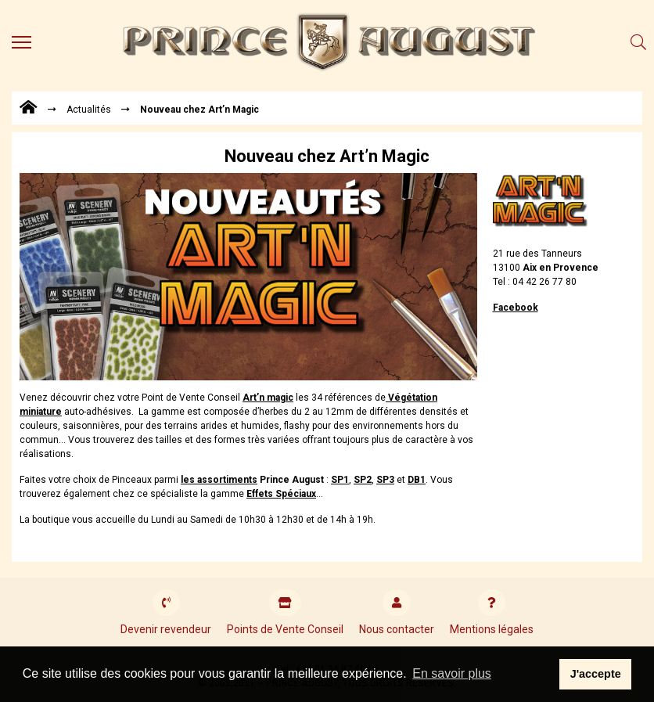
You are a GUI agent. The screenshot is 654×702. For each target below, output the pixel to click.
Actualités (88, 109)
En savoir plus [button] (451, 673)
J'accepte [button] (595, 674)
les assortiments (219, 479)
